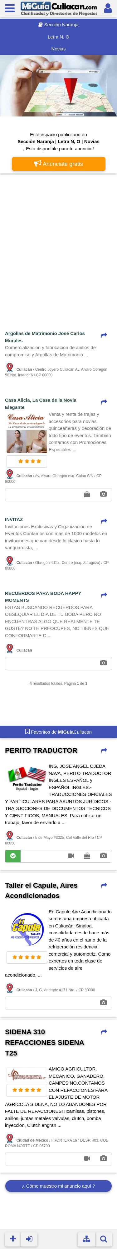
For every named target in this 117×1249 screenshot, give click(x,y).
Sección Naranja (58, 24)
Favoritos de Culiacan (58, 731)
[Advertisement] (58, 239)
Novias (58, 48)
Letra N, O (58, 36)
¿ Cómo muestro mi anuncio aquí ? (58, 1186)
